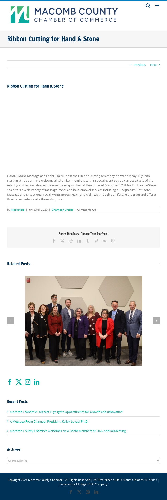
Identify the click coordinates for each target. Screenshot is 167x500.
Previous (140, 64)
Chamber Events (62, 210)
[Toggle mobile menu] (157, 5)
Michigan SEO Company (91, 484)
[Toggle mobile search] (148, 5)
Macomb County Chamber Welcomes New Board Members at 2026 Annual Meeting (68, 431)
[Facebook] (10, 382)
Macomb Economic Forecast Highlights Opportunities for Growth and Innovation (66, 412)
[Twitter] (19, 382)
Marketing (17, 210)
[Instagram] (27, 382)
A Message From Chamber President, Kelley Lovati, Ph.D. (49, 421)
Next (153, 64)
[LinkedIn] (36, 382)
